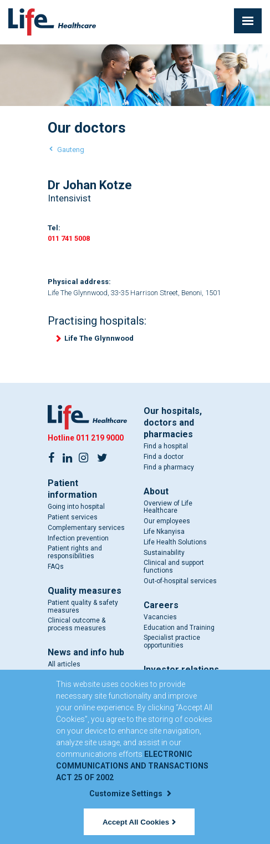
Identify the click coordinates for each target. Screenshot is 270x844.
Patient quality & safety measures (83, 606)
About (156, 491)
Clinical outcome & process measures (77, 624)
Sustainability (164, 553)
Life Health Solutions (175, 542)
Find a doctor (164, 457)
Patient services (73, 517)
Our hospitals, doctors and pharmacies (173, 422)
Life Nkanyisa (164, 531)
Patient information (72, 489)
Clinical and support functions (174, 566)
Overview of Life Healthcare (168, 507)
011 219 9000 (100, 437)
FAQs (56, 566)
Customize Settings (130, 793)
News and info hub (86, 652)
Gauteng (70, 149)
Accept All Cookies (139, 822)
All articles (64, 664)
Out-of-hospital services (180, 581)
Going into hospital (76, 507)
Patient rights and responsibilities (75, 552)
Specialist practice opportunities (172, 641)
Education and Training (179, 627)
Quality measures (84, 590)
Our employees (167, 521)
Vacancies (160, 617)
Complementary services (86, 528)
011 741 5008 (69, 238)
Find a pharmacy (169, 467)
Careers (161, 605)
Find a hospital (166, 446)
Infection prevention (78, 538)
